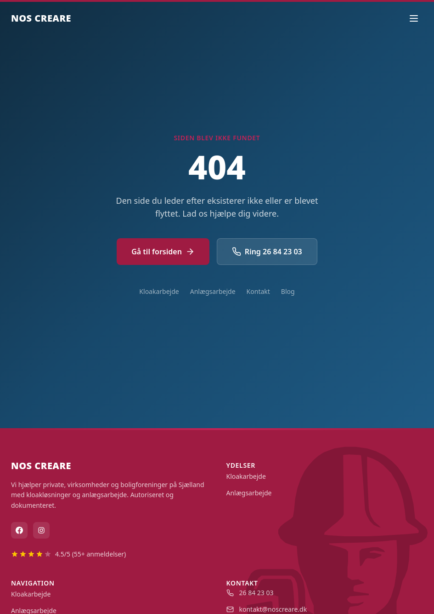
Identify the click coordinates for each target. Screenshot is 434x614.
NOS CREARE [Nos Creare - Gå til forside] (41, 18)
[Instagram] (41, 530)
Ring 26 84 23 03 (267, 252)
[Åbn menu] (414, 18)
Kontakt (258, 291)
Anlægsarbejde (213, 291)
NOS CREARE (41, 465)
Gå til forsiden (163, 252)
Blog (288, 291)
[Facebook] (19, 530)
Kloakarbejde (159, 291)
